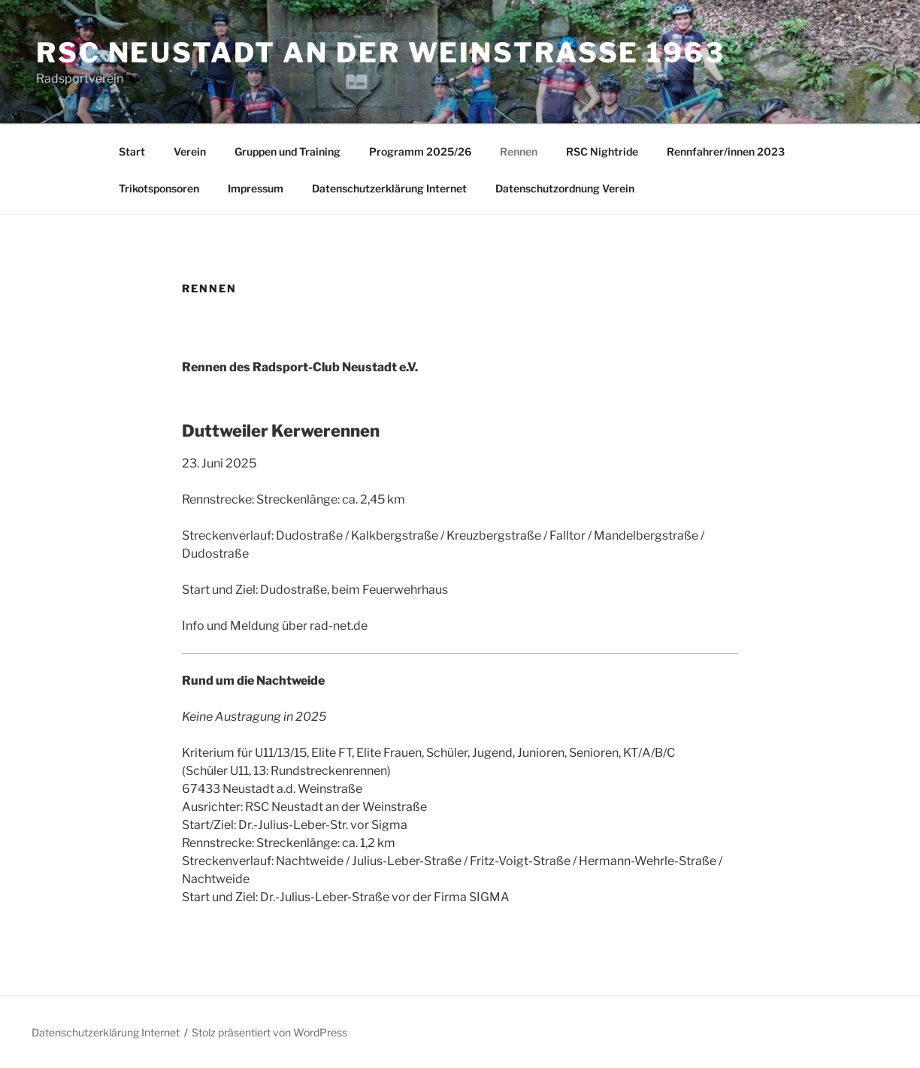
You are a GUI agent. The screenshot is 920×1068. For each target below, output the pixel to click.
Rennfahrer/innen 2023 (726, 151)
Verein (190, 151)
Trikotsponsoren (159, 188)
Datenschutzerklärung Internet (389, 188)
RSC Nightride (602, 151)
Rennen (518, 151)
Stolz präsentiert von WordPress (269, 1032)
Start (132, 151)
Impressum (255, 188)
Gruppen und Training (287, 151)
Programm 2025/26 (420, 151)
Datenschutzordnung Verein (564, 188)
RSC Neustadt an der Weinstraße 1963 (380, 52)
